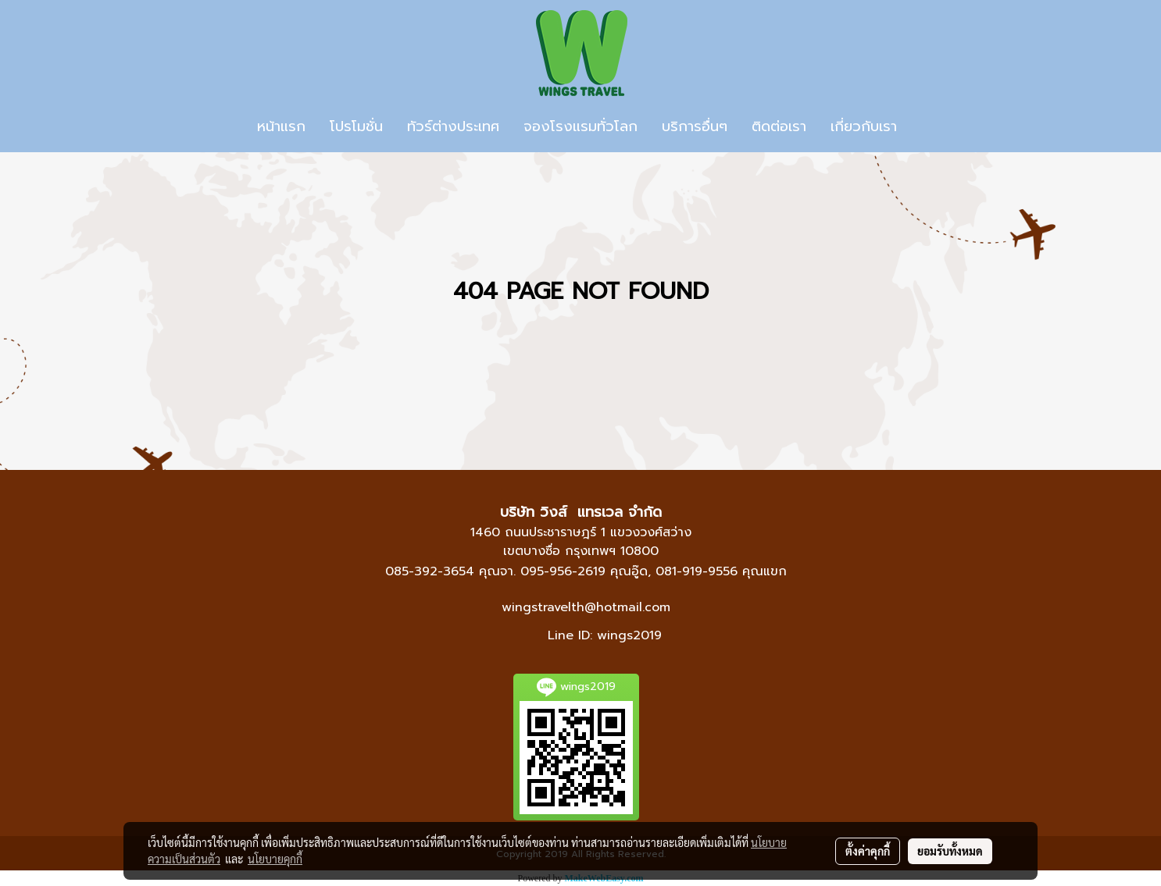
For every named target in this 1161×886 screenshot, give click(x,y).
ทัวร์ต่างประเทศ (453, 126)
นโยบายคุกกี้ (275, 859)
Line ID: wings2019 (605, 635)
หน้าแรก (281, 126)
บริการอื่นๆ (694, 126)
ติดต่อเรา (779, 126)
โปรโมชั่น (356, 126)
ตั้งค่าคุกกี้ (867, 851)
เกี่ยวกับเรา (864, 126)
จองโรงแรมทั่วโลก (580, 126)
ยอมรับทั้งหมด (950, 851)
